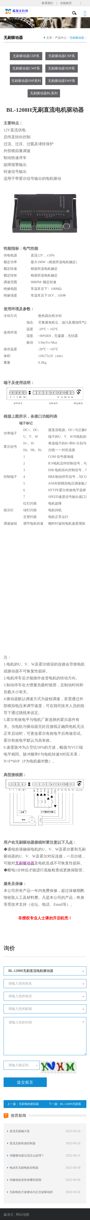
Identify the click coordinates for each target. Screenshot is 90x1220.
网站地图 (22, 1214)
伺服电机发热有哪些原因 (25, 1180)
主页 (49, 37)
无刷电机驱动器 (29, 1104)
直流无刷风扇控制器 (23, 1143)
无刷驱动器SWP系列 (61, 82)
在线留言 (66, 3)
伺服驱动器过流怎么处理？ (27, 1155)
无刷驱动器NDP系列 (61, 70)
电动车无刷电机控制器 (24, 1167)
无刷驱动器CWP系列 (26, 70)
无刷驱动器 (77, 37)
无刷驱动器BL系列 (44, 93)
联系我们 (47, 3)
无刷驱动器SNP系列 (26, 81)
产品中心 (60, 37)
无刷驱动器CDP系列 (26, 57)
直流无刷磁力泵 (20, 1131)
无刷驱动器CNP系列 (61, 57)
